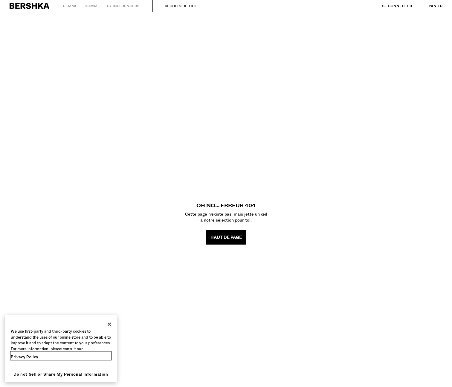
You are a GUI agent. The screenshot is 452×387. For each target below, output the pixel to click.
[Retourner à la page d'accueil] (30, 6)
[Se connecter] (391, 6)
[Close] (109, 324)
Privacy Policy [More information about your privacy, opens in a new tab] (24, 357)
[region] (61, 348)
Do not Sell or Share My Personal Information (60, 374)
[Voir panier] (429, 6)
